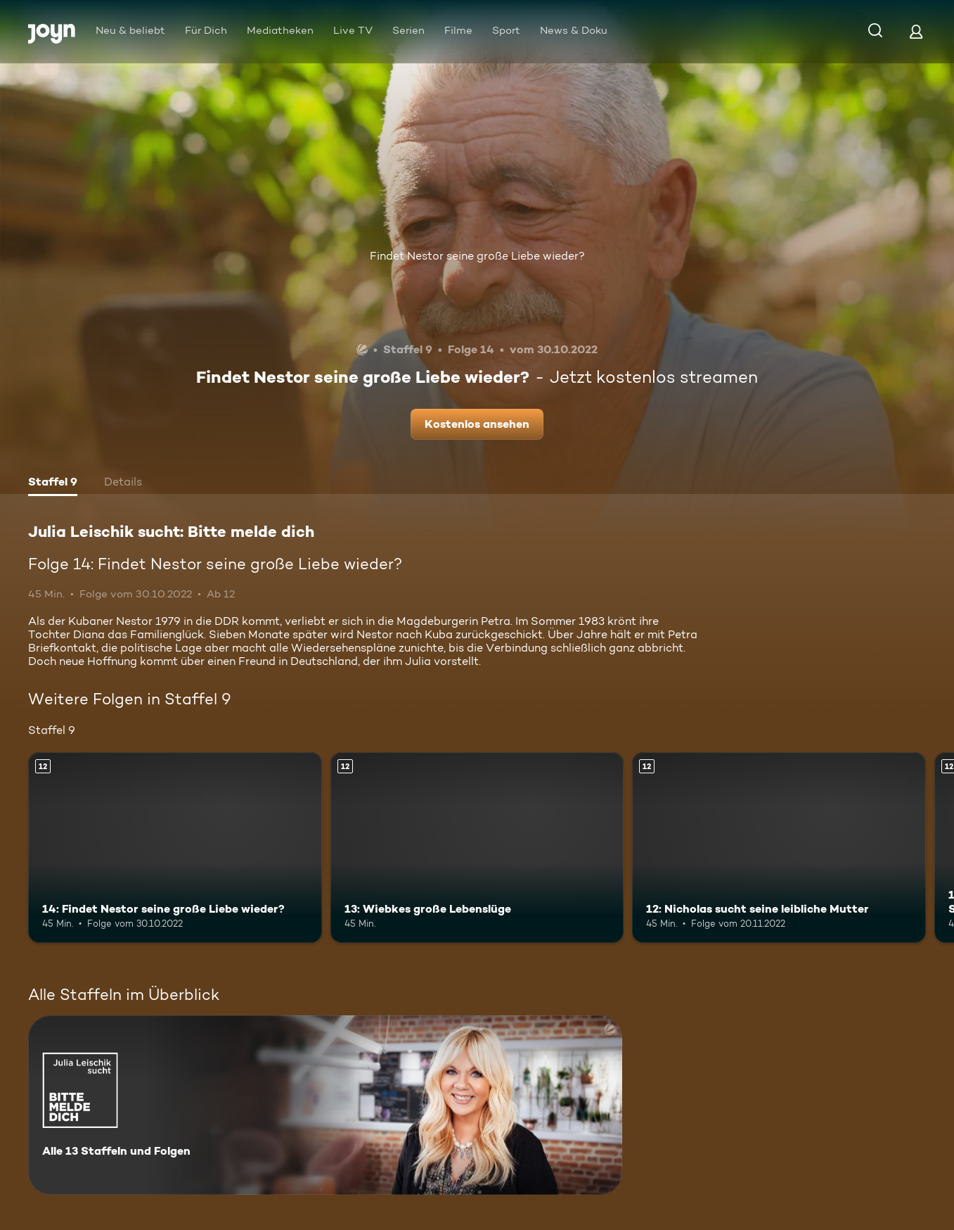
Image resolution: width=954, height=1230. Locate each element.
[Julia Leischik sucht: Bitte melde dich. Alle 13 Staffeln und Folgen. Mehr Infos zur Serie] (325, 1105)
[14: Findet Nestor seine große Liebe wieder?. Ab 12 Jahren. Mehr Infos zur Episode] (175, 847)
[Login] (916, 31)
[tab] (52, 483)
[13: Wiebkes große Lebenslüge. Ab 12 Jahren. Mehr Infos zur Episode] (477, 847)
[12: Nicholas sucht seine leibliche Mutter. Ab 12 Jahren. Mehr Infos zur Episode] (779, 847)
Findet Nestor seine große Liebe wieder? (477, 255)
